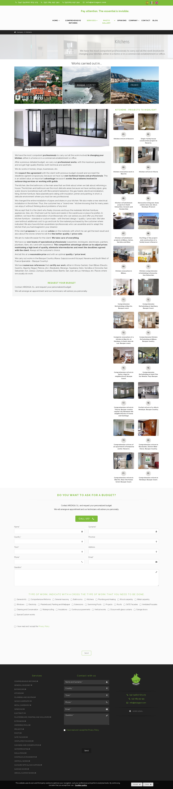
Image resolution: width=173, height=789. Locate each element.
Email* (91, 557)
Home (55, 20)
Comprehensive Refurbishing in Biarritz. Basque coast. (124, 306)
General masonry (61, 599)
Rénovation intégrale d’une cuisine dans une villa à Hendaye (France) (148, 205)
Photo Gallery (106, 22)
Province (91, 537)
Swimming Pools (93, 604)
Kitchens (89, 599)
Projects (107, 604)
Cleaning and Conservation (26, 610)
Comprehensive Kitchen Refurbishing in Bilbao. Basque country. (148, 339)
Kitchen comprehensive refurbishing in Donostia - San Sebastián (148, 273)
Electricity (31, 604)
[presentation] (86, 639)
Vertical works (99, 610)
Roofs (118, 604)
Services (91, 20)
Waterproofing (47, 610)
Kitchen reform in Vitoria (148, 172)
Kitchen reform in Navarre (124, 139)
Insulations (61, 610)
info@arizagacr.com (136, 703)
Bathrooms (77, 599)
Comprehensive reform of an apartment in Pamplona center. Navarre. (123, 447)
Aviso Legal (136, 711)
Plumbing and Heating (106, 599)
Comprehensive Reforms (73, 22)
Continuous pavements (79, 610)
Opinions (121, 20)
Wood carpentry (125, 599)
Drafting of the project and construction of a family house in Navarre (148, 240)
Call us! (86, 519)
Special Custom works (24, 615)
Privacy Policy (44, 626)
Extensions (77, 604)
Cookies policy (81, 785)
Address (91, 547)
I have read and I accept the (32, 626)
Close (148, 784)
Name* (17, 527)
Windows (19, 604)
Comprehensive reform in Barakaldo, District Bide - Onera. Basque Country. (148, 447)
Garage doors (140, 610)
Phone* (17, 557)
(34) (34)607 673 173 (136, 695)
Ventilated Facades (148, 604)
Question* (18, 567)
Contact (145, 20)
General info (20, 599)
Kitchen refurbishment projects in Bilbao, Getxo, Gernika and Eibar (123, 240)
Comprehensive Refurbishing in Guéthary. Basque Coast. (148, 306)
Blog (155, 20)
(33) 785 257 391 (136, 699)
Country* (17, 537)
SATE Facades (131, 604)
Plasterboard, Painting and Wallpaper (54, 604)
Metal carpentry (142, 599)
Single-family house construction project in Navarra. (148, 141)
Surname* (92, 527)
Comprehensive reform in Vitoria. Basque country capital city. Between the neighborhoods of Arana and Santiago (123, 411)
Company (133, 20)
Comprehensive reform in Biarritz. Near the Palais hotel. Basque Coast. (123, 480)
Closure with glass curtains (120, 610)
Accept (137, 784)
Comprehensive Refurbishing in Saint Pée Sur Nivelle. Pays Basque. (148, 374)
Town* (16, 547)
